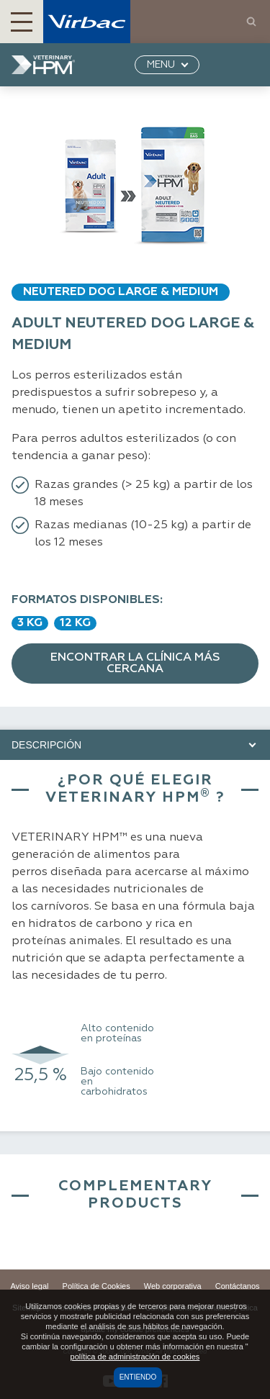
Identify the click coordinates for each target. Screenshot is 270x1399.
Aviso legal (29, 1286)
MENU (161, 65)
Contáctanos (237, 1286)
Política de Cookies (96, 1286)
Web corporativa (173, 1286)
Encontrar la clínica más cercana (135, 663)
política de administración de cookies (135, 1356)
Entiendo (138, 1377)
